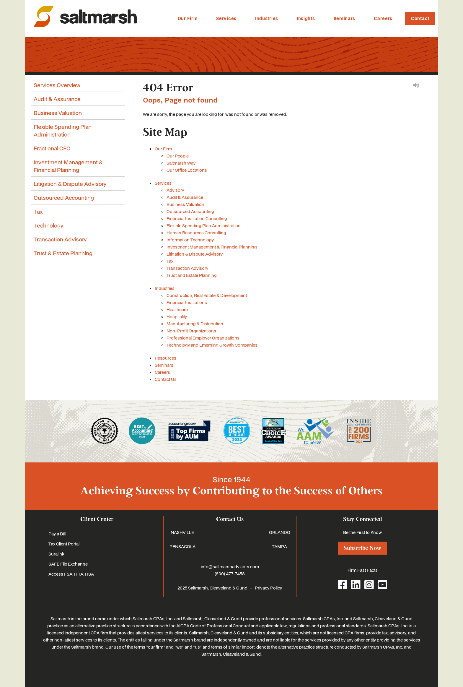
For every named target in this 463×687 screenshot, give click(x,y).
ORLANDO (279, 532)
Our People (178, 156)
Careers (383, 18)
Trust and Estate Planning (192, 275)
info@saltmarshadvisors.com (230, 566)
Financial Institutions (187, 302)
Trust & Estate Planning (63, 253)
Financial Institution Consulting (197, 218)
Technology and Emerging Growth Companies (212, 345)
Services (226, 18)
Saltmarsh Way (181, 163)
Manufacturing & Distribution (195, 324)
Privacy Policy (268, 588)
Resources (165, 358)
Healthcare (177, 309)
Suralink (56, 554)
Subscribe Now (362, 548)
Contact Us (166, 379)
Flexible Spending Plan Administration (204, 225)
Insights (306, 18)
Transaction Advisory (187, 268)
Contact (420, 18)
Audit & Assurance (185, 197)
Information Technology (190, 240)
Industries (266, 18)
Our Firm (188, 18)
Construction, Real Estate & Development (207, 295)
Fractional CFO (52, 148)
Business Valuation (185, 204)
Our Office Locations (187, 170)
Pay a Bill (57, 534)
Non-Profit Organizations (191, 331)
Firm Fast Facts (363, 570)
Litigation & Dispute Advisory (195, 254)
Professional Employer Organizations (203, 338)
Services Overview (57, 85)
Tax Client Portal (63, 544)
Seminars (345, 18)
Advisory (175, 190)
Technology (48, 225)
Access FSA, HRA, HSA (71, 574)
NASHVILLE (182, 532)
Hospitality (177, 316)
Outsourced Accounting (190, 211)
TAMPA (279, 546)
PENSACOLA (182, 546)
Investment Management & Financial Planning (212, 247)
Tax (170, 261)
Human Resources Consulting (196, 233)
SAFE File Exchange (68, 564)
